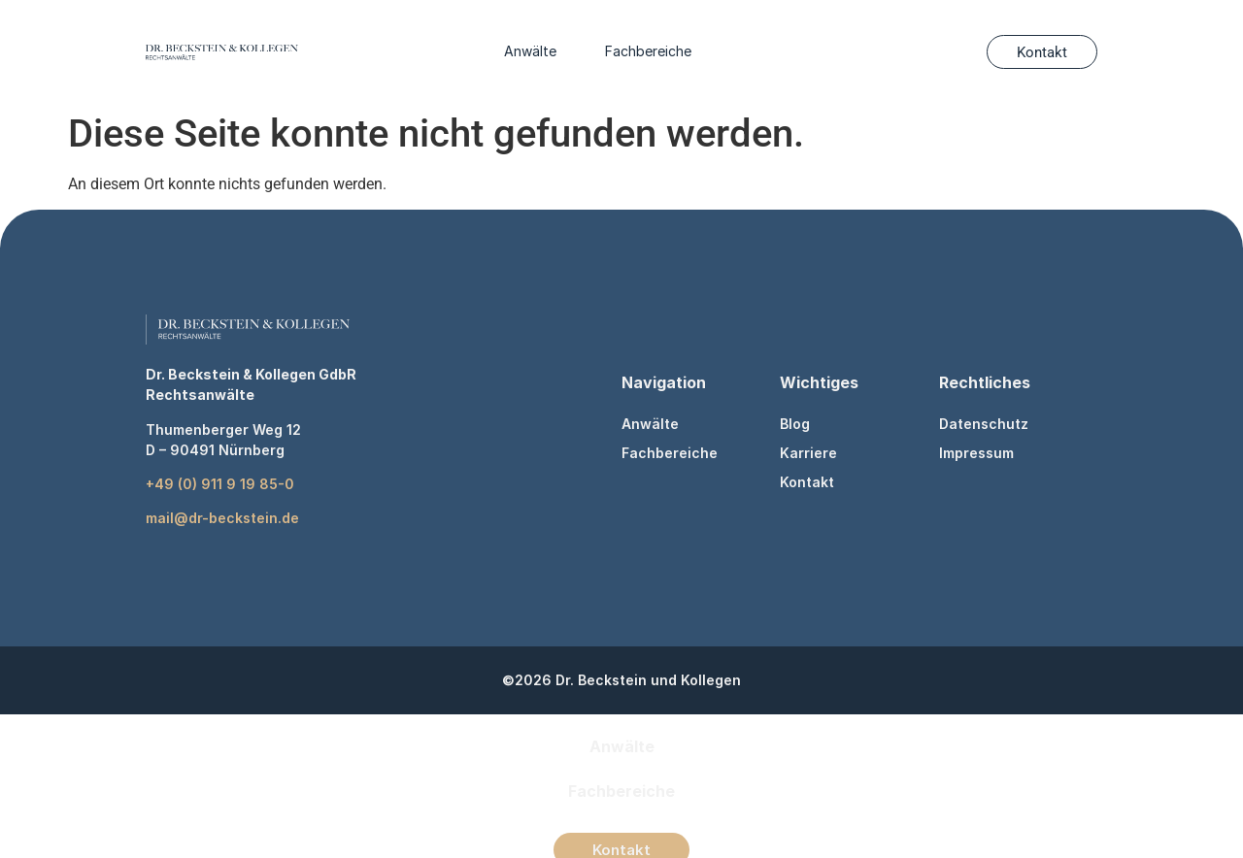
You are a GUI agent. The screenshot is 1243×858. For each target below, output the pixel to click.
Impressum (976, 453)
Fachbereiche (648, 51)
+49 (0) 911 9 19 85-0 (220, 484)
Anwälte (530, 51)
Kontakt (807, 482)
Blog (795, 423)
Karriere (808, 453)
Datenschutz (983, 423)
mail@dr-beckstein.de (222, 518)
